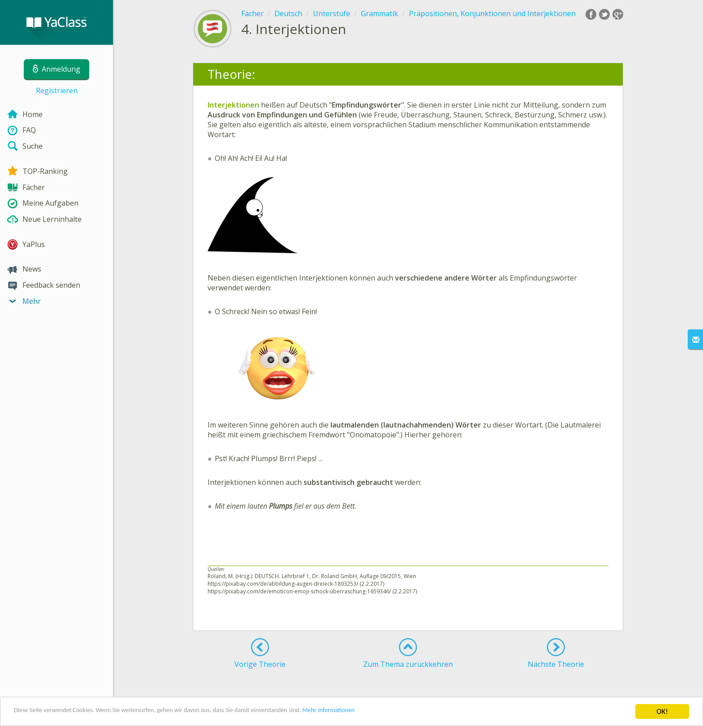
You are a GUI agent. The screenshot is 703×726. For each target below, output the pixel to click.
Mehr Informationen (393, 712)
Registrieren (57, 90)
